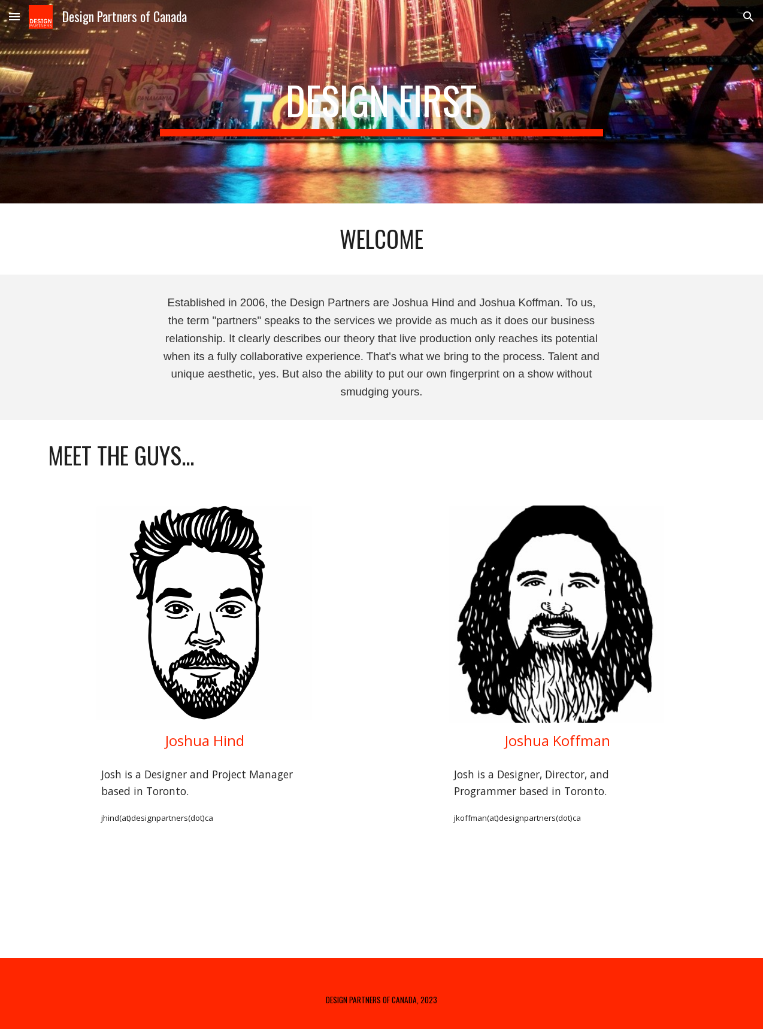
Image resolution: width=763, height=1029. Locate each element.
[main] (381, 101)
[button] (14, 16)
